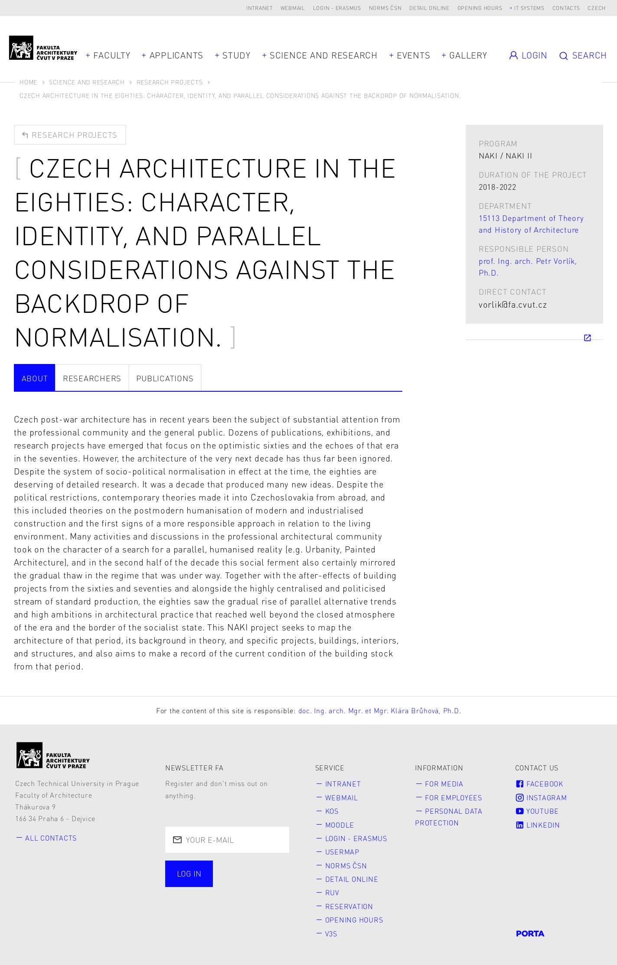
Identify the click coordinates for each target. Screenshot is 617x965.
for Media (444, 783)
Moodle (340, 824)
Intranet (259, 8)
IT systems (529, 8)
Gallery (468, 55)
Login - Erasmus (337, 8)
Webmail (293, 8)
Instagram (541, 797)
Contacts (566, 8)
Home (28, 82)
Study (236, 55)
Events (414, 55)
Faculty (111, 55)
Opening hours (480, 8)
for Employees (453, 797)
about (35, 378)
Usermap (342, 851)
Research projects (69, 135)
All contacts (51, 837)
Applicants (177, 55)
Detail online (429, 8)
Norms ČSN (385, 8)
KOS (332, 811)
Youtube (537, 811)
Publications (164, 378)
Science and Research (324, 55)
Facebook (539, 783)
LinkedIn (537, 824)
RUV (332, 892)
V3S (331, 933)
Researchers (92, 378)
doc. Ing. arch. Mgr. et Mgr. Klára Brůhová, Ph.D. (379, 710)
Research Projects (170, 82)
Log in (189, 873)
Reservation (349, 906)
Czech (597, 8)
